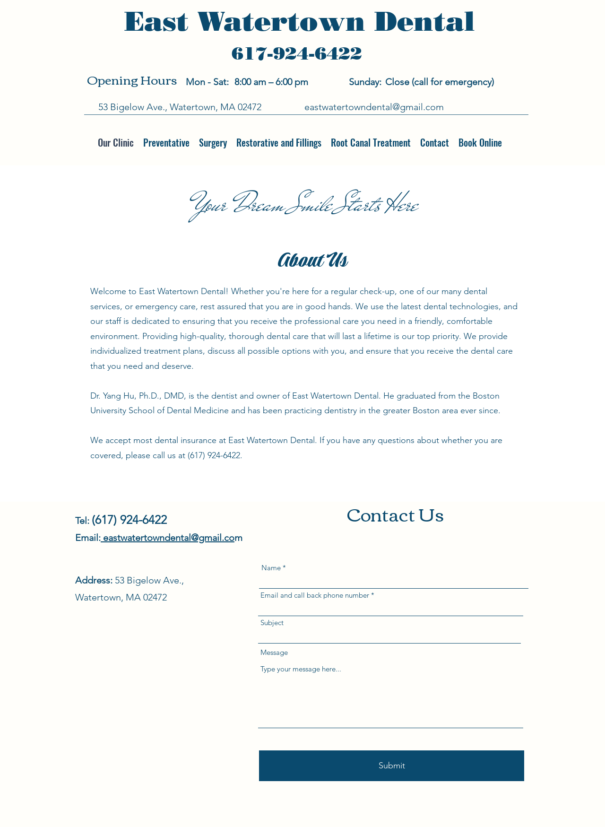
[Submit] (391, 765)
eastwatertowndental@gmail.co (167, 537)
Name (271, 567)
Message (274, 652)
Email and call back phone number (314, 595)
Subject (272, 622)
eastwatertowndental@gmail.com (374, 107)
